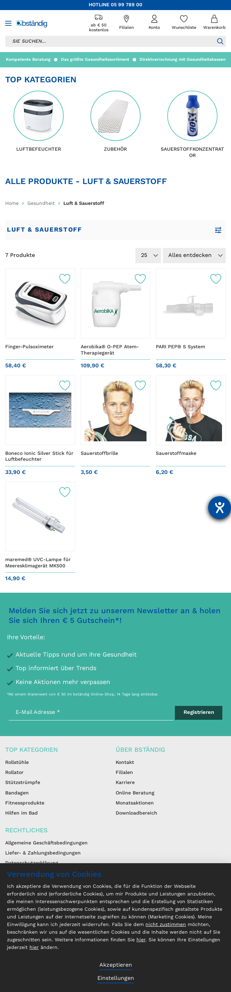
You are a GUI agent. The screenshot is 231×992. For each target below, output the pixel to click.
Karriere (125, 782)
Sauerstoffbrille (99, 453)
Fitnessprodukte (24, 803)
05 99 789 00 (126, 4)
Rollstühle (17, 762)
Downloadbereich (136, 813)
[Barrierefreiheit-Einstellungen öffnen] (219, 507)
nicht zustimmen (165, 924)
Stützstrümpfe (22, 782)
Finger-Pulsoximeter (29, 346)
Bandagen (17, 793)
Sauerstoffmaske (176, 453)
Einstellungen (115, 978)
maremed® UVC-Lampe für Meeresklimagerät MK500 (38, 562)
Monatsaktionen (135, 803)
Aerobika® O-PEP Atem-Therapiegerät (110, 350)
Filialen (124, 772)
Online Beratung (135, 793)
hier (140, 939)
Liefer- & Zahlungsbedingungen (43, 853)
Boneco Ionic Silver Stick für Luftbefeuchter (39, 456)
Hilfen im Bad (21, 813)
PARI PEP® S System (180, 346)
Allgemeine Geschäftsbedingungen (46, 843)
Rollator (14, 772)
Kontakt (125, 762)
